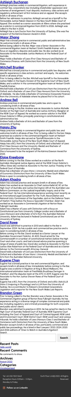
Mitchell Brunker (12, 67)
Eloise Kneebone (12, 157)
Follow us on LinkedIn (17, 387)
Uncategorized (7, 368)
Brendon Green (11, 293)
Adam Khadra (10, 179)
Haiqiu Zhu (8, 127)
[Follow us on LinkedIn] (4, 387)
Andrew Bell (9, 100)
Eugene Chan (10, 260)
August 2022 (6, 361)
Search (3, 332)
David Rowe (9, 222)
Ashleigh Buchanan (14, 2)
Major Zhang (9, 37)
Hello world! (5, 347)
